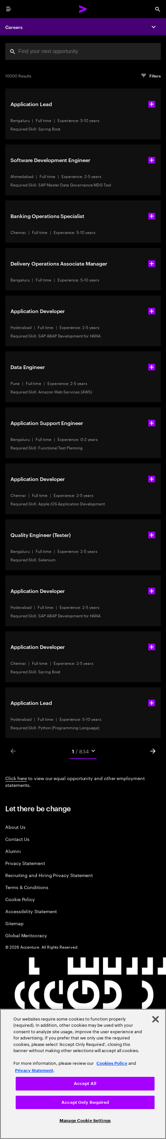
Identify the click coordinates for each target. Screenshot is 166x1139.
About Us (15, 826)
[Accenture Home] (83, 9)
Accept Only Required (85, 1102)
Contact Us (17, 838)
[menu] (8, 9)
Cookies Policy (111, 1063)
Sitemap (14, 923)
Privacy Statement (25, 862)
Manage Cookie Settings (85, 1120)
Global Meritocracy (26, 935)
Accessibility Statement (31, 911)
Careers (14, 27)
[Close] (155, 1019)
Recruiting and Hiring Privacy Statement (49, 874)
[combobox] (83, 51)
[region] (83, 1074)
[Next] (153, 751)
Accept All (85, 1083)
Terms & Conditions (26, 887)
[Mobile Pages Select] (82, 751)
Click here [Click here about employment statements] (16, 777)
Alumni (13, 850)
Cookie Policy (20, 899)
